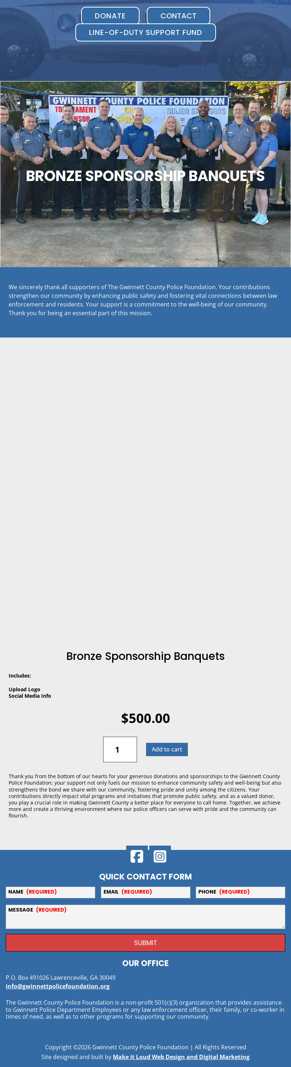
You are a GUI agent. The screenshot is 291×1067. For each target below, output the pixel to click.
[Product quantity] (120, 745)
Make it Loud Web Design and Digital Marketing (181, 1053)
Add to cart (167, 745)
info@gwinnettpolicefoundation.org (58, 982)
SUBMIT (145, 938)
